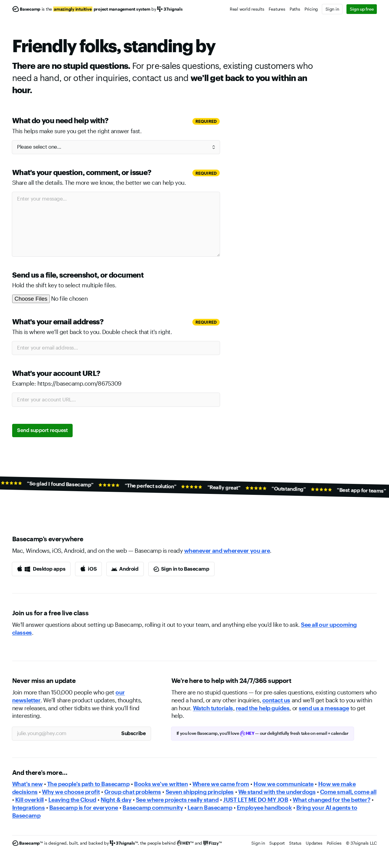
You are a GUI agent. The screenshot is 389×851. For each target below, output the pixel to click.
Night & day (116, 799)
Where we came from (220, 784)
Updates (314, 843)
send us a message (324, 708)
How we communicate (283, 784)
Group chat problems (132, 792)
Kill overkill (29, 799)
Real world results (247, 9)
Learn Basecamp (210, 807)
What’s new (27, 784)
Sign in (332, 9)
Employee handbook (264, 807)
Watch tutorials (213, 708)
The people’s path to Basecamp (88, 784)
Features (277, 9)
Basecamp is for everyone (83, 807)
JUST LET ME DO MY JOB (255, 799)
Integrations (28, 807)
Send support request (42, 430)
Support (277, 843)
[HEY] (185, 843)
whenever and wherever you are (227, 550)
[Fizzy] (212, 843)
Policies (334, 843)
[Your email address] (64, 734)
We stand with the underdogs (277, 792)
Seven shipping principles (200, 792)
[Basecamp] (26, 9)
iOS (92, 569)
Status (295, 843)
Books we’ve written (161, 784)
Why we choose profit (71, 792)
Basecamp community (152, 807)
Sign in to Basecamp (185, 569)
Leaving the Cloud (72, 799)
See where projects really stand (177, 799)
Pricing (311, 9)
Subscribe (133, 733)
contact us (276, 700)
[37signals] (124, 843)
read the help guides (263, 708)
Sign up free (362, 9)
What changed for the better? (331, 799)
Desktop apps (49, 569)
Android (128, 569)
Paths (295, 9)
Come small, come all (348, 792)
